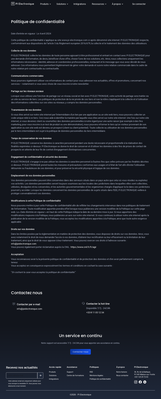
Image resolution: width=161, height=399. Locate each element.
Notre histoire (121, 372)
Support (70, 372)
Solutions (52, 375)
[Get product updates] (21, 375)
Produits (52, 372)
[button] (45, 4)
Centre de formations (75, 375)
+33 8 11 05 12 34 (95, 312)
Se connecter (139, 4)
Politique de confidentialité (100, 379)
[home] (22, 4)
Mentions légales (96, 375)
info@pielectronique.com (23, 243)
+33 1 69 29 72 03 (141, 377)
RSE (91, 372)
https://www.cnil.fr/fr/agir (83, 247)
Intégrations (79, 4)
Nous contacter (122, 375)
